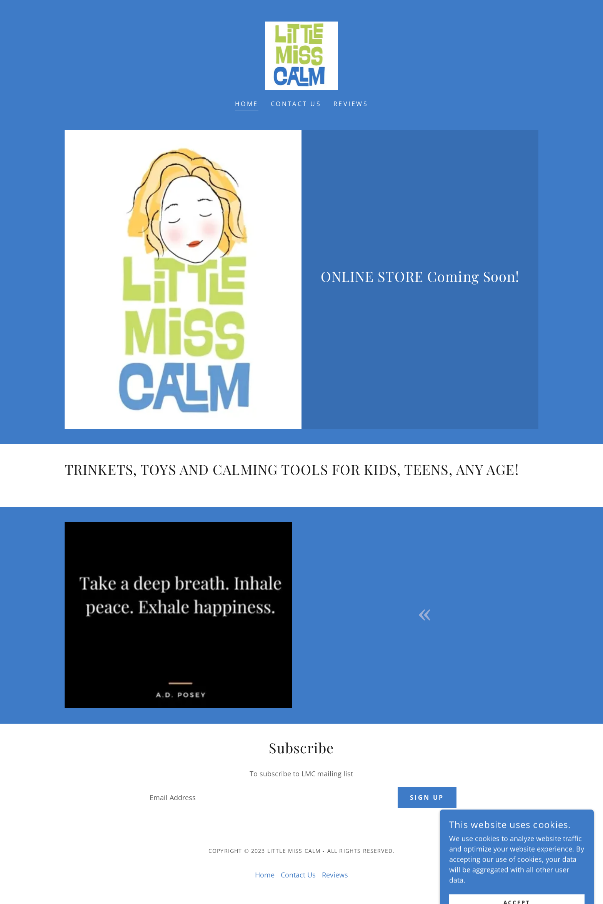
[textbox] (267, 797)
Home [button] (265, 874)
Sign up (427, 797)
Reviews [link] (350, 104)
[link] (301, 55)
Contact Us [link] (296, 104)
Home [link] (246, 104)
